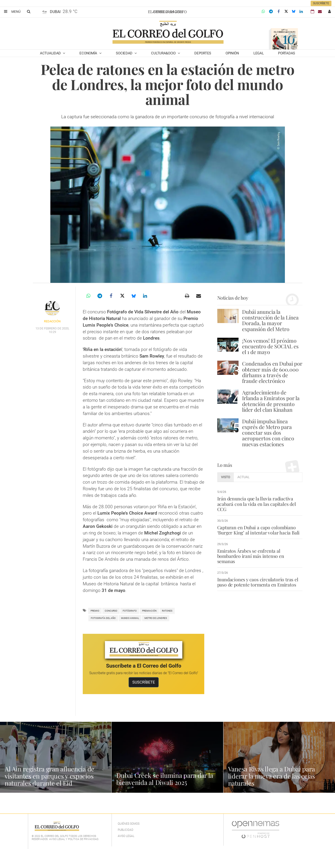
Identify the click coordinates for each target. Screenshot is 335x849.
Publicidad (125, 829)
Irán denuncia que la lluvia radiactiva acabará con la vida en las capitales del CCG (255, 503)
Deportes (202, 53)
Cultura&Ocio (163, 53)
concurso (111, 610)
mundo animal (130, 618)
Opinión (232, 53)
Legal (258, 53)
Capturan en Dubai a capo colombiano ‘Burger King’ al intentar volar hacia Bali (257, 530)
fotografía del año (103, 618)
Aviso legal (126, 836)
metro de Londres (155, 618)
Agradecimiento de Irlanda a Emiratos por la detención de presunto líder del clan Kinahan (271, 401)
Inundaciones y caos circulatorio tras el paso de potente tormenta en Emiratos (257, 576)
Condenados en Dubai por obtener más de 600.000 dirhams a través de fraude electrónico (272, 372)
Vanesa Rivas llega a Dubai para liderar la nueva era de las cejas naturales (273, 775)
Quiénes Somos (128, 823)
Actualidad (51, 53)
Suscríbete (321, 3)
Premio (95, 610)
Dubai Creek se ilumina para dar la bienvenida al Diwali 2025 (166, 779)
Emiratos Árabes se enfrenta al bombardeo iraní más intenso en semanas (259, 553)
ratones (167, 610)
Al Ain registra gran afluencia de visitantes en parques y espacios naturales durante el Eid (51, 775)
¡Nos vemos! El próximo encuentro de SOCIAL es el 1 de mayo (270, 346)
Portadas (286, 53)
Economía (88, 53)
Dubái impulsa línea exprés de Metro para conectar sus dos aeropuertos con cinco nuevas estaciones (268, 433)
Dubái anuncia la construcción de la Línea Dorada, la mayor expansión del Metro (270, 320)
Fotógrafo (130, 610)
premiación (149, 610)
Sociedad (124, 53)
